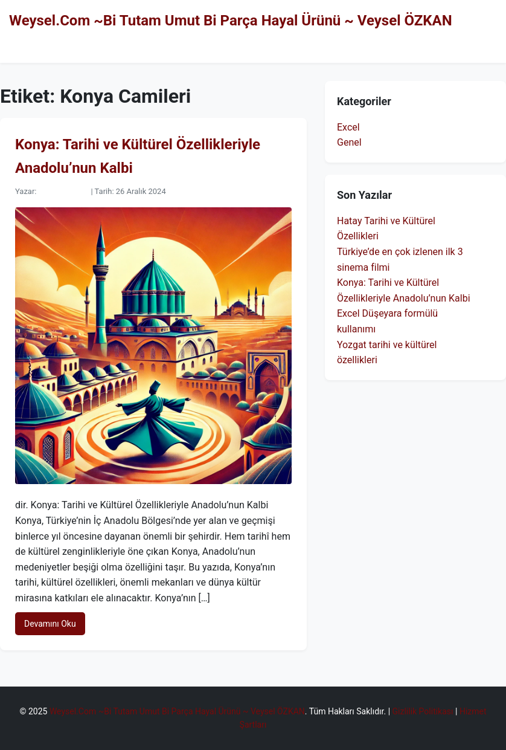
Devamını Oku (50, 624)
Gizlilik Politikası (422, 711)
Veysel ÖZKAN (64, 191)
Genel (349, 142)
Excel (348, 127)
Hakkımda (475, 45)
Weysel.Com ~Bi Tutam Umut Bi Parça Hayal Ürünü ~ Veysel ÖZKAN (230, 20)
